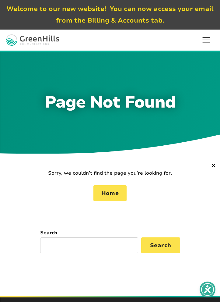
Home (110, 193)
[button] (206, 40)
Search (49, 232)
